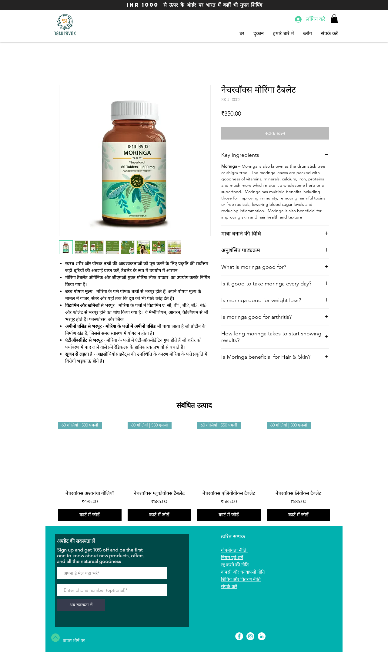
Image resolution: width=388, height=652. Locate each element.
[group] (194, 471)
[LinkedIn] (262, 636)
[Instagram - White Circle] (250, 636)
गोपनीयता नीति (234, 550)
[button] (334, 18)
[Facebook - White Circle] (239, 636)
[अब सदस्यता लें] (81, 605)
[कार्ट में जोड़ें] (90, 515)
